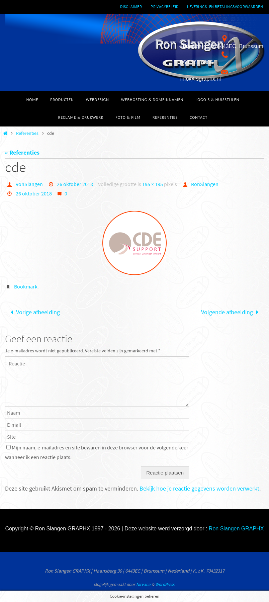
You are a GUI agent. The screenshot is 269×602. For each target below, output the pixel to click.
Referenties (27, 133)
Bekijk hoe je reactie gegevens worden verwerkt (199, 488)
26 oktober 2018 (75, 184)
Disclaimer (131, 6)
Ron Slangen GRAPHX (236, 528)
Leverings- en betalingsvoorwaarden (225, 6)
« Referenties (22, 152)
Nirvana (143, 584)
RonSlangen (29, 184)
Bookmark (25, 286)
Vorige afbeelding (34, 312)
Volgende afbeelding (231, 312)
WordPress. (165, 584)
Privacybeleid (164, 6)
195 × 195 (152, 184)
